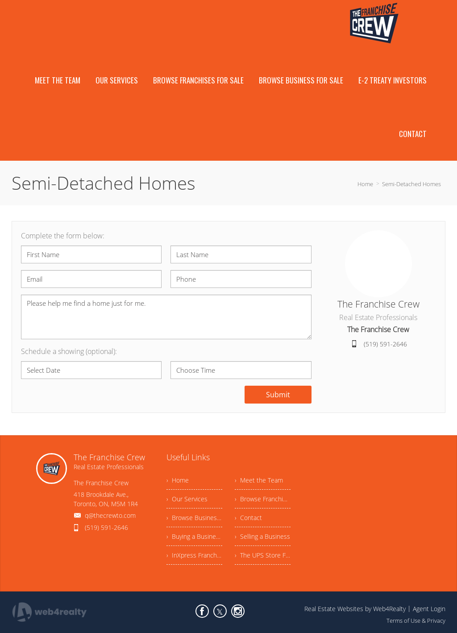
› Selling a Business (262, 536)
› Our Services (187, 499)
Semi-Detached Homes (411, 184)
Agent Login (429, 608)
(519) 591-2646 (385, 344)
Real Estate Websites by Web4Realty (355, 608)
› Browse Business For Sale (194, 517)
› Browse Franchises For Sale (263, 499)
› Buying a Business (194, 536)
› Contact (248, 517)
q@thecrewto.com (110, 515)
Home (365, 184)
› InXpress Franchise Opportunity (194, 555)
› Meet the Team (259, 480)
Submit (278, 395)
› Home (177, 480)
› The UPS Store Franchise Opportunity (263, 555)
